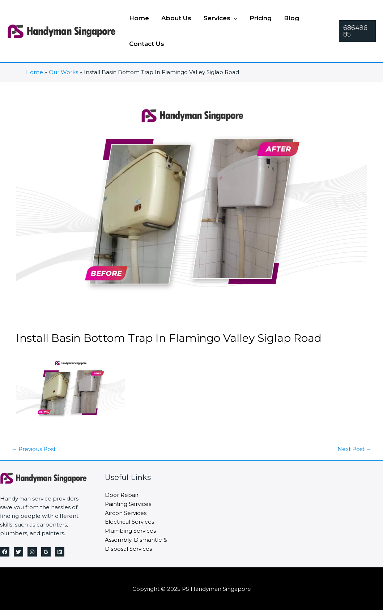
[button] (357, 31)
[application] (233, 18)
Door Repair (122, 494)
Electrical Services (129, 520)
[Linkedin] (59, 551)
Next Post (354, 448)
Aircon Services (125, 511)
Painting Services (128, 502)
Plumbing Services (130, 528)
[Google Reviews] (46, 551)
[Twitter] (18, 551)
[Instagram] (32, 551)
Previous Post (34, 448)
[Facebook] (4, 551)
